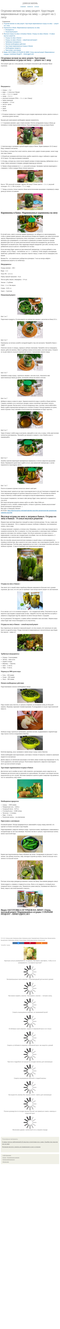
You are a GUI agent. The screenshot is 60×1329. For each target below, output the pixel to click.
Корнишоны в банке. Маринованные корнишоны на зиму (22, 27)
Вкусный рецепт (4, 1015)
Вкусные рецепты (51, 1013)
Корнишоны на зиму (26, 1013)
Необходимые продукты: (13, 48)
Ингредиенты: (9, 29)
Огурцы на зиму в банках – (13, 38)
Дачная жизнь (30, 3)
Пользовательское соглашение (13, 1233)
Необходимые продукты (32, 1015)
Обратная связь (6, 1237)
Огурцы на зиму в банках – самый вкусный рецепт (21, 40)
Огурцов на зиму (41, 1015)
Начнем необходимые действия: (15, 44)
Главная (23, 6)
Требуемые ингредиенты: (13, 42)
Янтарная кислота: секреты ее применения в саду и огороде (21, 1222)
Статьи (36, 6)
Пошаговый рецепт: (11, 31)
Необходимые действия (13, 1015)
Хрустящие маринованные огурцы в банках (19, 46)
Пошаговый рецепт (35, 1013)
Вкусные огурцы (43, 1013)
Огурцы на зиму (9, 1013)
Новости (30, 6)
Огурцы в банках (22, 1015)
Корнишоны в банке (17, 1013)
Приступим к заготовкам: (13, 50)
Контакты (4, 1233)
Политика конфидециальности (9, 1235)
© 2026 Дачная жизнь (7, 1230)
